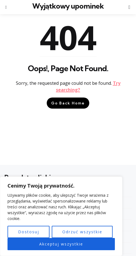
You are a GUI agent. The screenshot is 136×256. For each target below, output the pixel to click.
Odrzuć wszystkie (82, 231)
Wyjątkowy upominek (68, 6)
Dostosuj (28, 231)
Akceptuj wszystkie (61, 244)
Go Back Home (68, 103)
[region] (61, 216)
